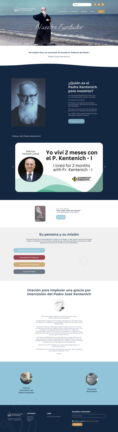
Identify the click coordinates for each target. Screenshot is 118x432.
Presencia (75, 11)
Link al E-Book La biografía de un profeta (93, 210)
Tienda (92, 11)
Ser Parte (84, 11)
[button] (59, 167)
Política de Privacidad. (92, 421)
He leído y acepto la (86, 421)
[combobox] (82, 4)
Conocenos (63, 11)
